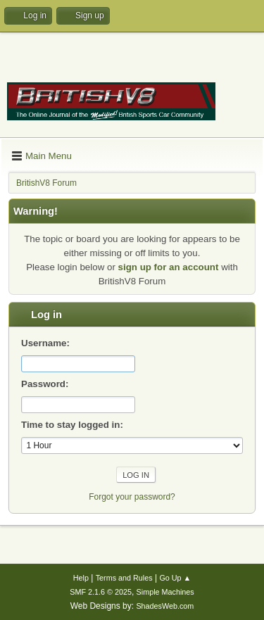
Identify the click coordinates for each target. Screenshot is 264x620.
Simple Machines (165, 592)
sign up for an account (168, 267)
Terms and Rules (124, 578)
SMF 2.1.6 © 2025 (101, 592)
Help (81, 578)
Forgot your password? (132, 497)
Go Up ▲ (175, 578)
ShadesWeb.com (165, 606)
